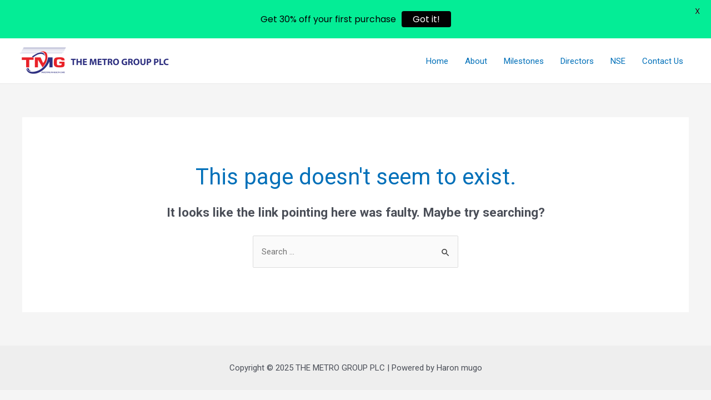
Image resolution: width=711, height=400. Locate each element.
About (476, 61)
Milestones (524, 61)
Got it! (426, 19)
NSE (617, 61)
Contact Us (662, 61)
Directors (577, 61)
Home (437, 61)
